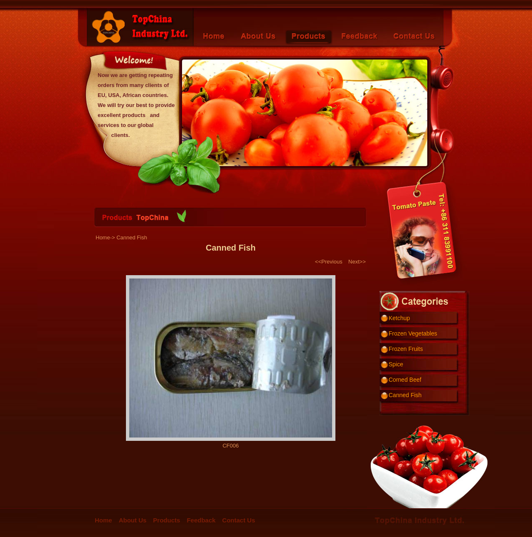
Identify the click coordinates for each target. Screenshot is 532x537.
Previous (331, 262)
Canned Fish (405, 395)
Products (166, 520)
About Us (133, 520)
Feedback (201, 520)
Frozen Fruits (406, 349)
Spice (396, 364)
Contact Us (238, 520)
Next (354, 262)
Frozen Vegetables (413, 333)
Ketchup (399, 318)
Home (103, 520)
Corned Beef (405, 379)
